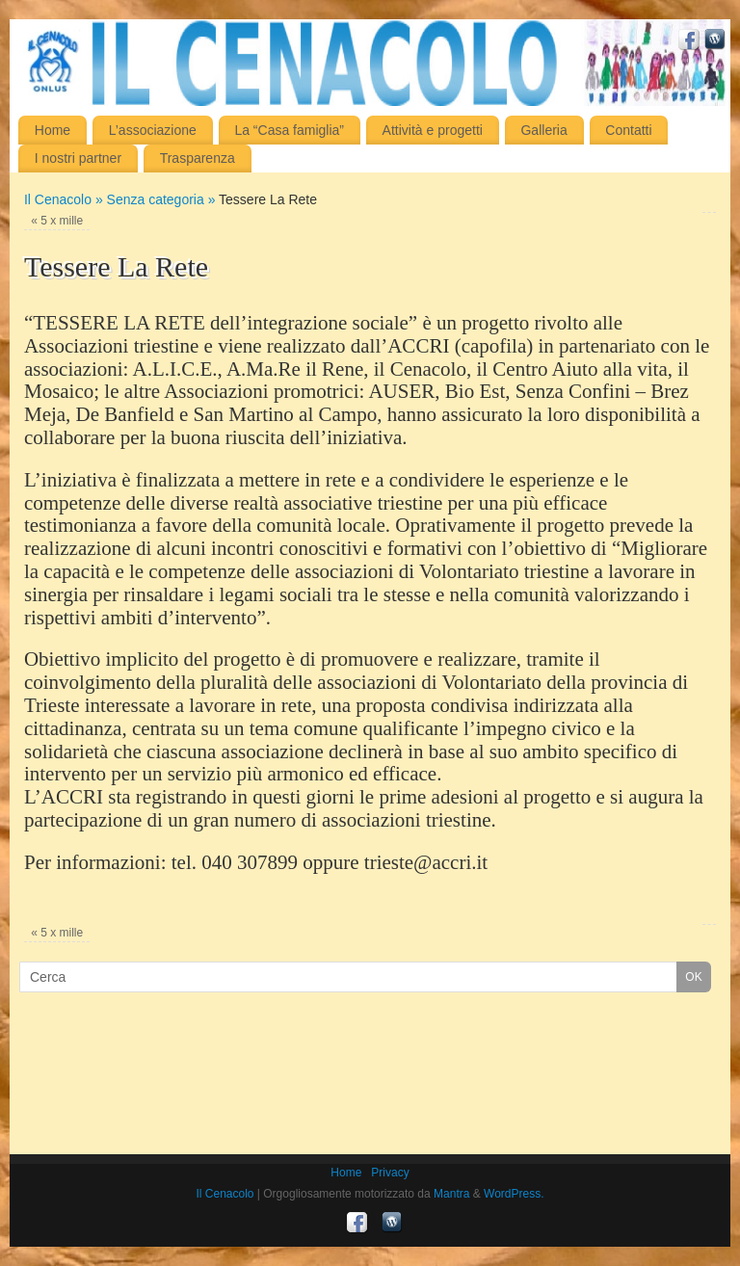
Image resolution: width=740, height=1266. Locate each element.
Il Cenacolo (224, 1193)
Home (52, 130)
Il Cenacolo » (65, 199)
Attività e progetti (433, 130)
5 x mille (57, 220)
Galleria (543, 130)
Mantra (451, 1193)
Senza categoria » (163, 199)
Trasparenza (197, 158)
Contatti (628, 130)
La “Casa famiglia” (289, 130)
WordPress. (513, 1193)
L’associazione (153, 130)
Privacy (390, 1172)
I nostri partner (78, 158)
